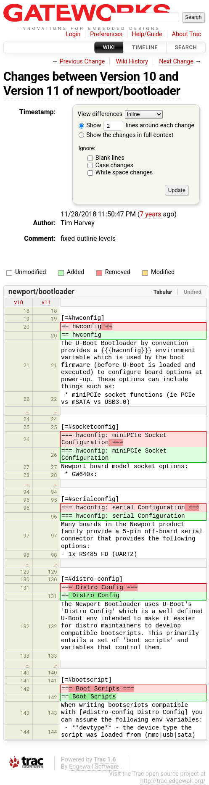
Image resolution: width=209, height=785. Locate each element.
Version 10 (128, 76)
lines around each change (148, 125)
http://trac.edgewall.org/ (173, 781)
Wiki (109, 47)
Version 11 (31, 91)
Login (73, 34)
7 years (150, 214)
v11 (46, 302)
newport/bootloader (128, 91)
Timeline (145, 47)
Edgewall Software (94, 766)
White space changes (124, 172)
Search (186, 47)
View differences (100, 114)
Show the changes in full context (126, 135)
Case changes (114, 165)
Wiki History (132, 61)
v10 (18, 302)
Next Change (176, 61)
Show (90, 125)
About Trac (186, 34)
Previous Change (82, 61)
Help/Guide (147, 34)
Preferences (106, 34)
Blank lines (109, 157)
